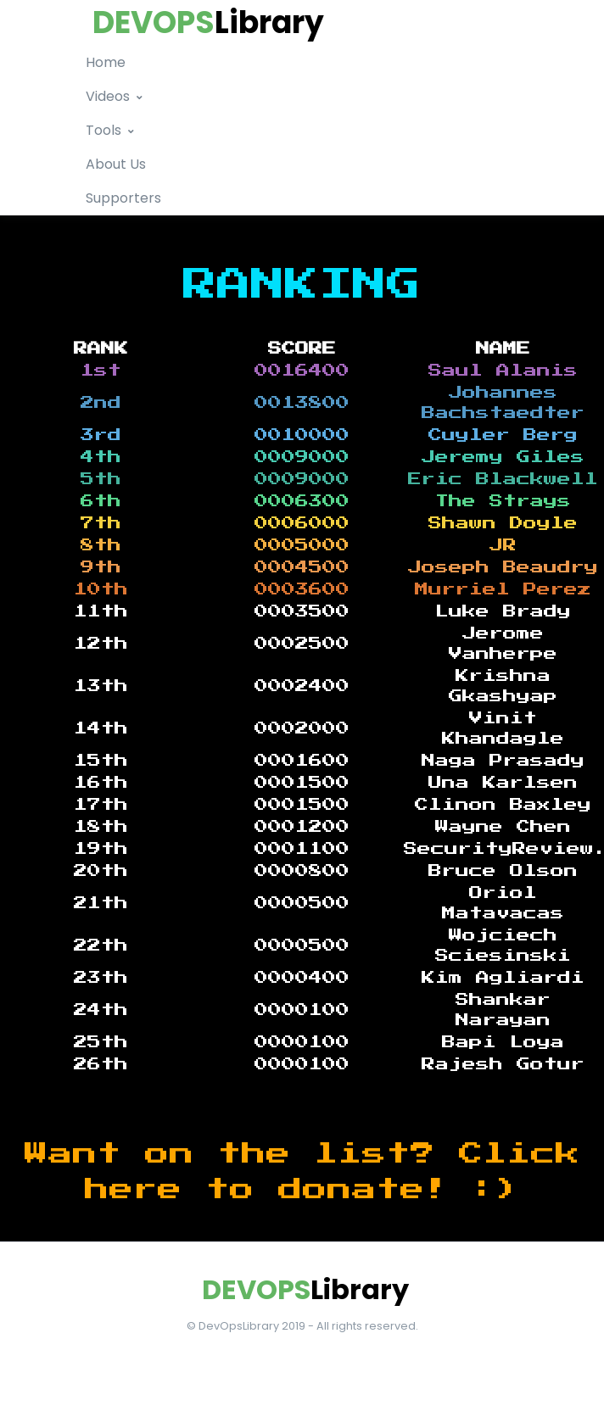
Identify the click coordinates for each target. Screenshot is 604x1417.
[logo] (205, 23)
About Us (116, 164)
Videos (108, 96)
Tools (103, 130)
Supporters (123, 198)
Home (106, 62)
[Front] (302, 1289)
